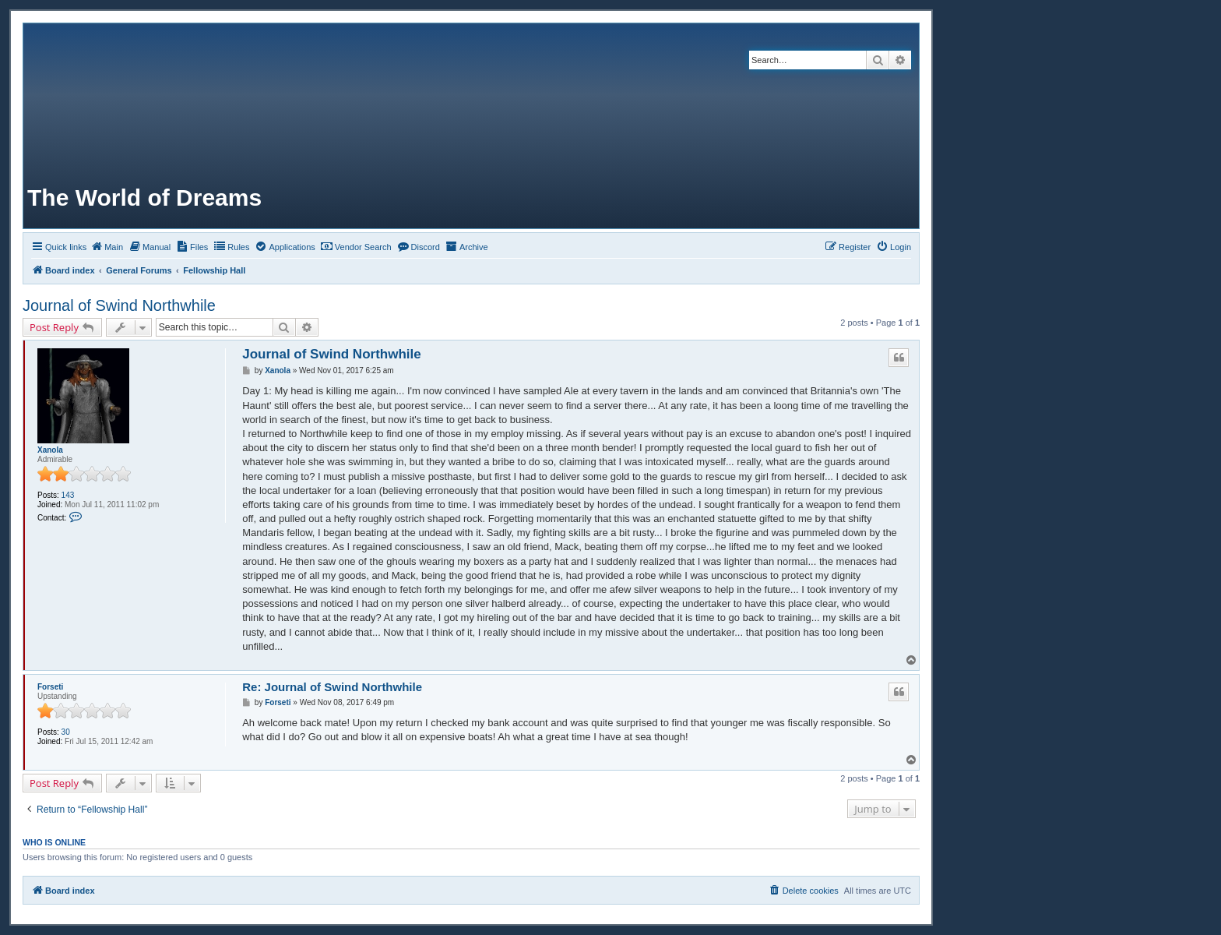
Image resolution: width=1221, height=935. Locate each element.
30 (66, 732)
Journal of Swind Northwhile (119, 305)
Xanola (50, 450)
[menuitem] (106, 247)
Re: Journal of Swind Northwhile (332, 686)
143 (68, 495)
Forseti (50, 687)
